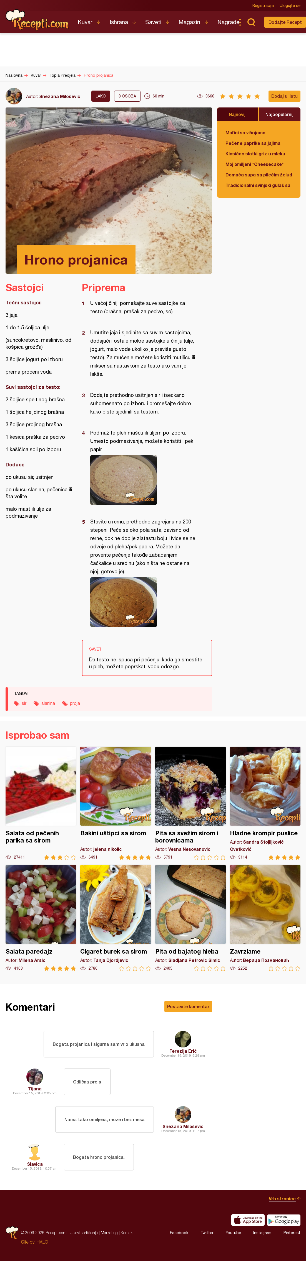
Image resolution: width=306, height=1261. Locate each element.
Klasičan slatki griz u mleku (255, 153)
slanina (48, 703)
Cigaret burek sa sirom (115, 918)
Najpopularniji (280, 114)
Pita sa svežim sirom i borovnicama (190, 803)
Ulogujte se (290, 5)
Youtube (233, 1233)
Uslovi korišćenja (84, 1232)
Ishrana (119, 22)
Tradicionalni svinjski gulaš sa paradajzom (258, 185)
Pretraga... (251, 22)
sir (24, 703)
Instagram (262, 1233)
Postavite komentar (188, 1006)
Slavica (35, 1164)
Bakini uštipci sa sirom (115, 803)
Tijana (35, 1088)
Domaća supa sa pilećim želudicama (258, 174)
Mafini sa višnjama (245, 132)
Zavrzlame (265, 918)
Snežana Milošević (59, 96)
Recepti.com (37, 20)
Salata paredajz (41, 918)
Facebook (179, 1233)
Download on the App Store (248, 1220)
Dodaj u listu (284, 96)
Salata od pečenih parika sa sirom (41, 803)
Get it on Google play (283, 1220)
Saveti (153, 22)
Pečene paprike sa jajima (252, 143)
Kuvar (85, 22)
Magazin (189, 22)
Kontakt (127, 1232)
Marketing (109, 1232)
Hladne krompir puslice (265, 803)
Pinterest (292, 1233)
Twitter (207, 1233)
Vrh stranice (282, 1198)
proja (75, 703)
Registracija (263, 5)
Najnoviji (238, 114)
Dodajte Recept (285, 22)
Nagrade (228, 22)
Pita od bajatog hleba (190, 918)
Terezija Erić (183, 1051)
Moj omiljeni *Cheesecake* (254, 164)
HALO (42, 1241)
